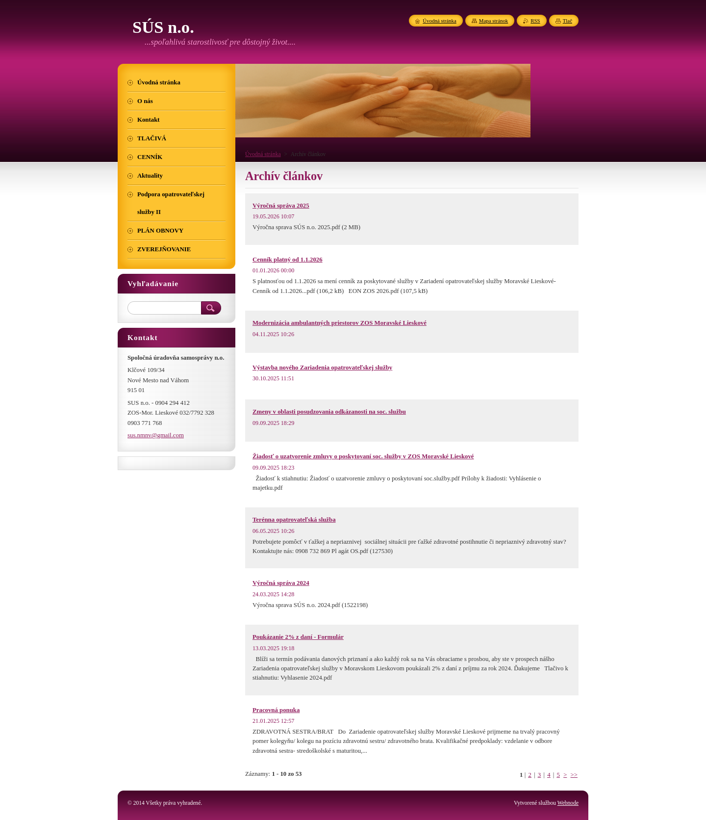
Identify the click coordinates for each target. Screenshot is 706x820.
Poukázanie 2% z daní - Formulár (298, 637)
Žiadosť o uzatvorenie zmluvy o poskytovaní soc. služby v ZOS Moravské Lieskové (363, 456)
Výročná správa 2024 (280, 583)
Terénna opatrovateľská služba (294, 519)
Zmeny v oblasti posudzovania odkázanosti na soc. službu (329, 411)
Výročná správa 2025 (280, 205)
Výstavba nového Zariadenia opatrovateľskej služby (322, 367)
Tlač (567, 21)
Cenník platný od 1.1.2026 (287, 259)
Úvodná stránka (263, 154)
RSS (535, 21)
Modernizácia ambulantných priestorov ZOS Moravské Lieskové (339, 322)
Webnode (568, 803)
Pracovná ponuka (276, 710)
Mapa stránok (493, 21)
